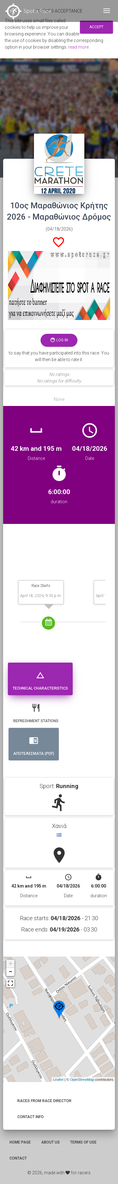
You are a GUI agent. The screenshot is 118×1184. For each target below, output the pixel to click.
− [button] (10, 972)
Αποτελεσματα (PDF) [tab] (33, 743)
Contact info (30, 1117)
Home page (20, 1142)
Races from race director (44, 1101)
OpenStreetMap (82, 1079)
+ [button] (10, 964)
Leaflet (58, 1079)
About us (50, 1142)
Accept (96, 27)
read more (78, 47)
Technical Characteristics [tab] (40, 678)
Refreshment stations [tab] (36, 710)
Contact (18, 1158)
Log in (59, 340)
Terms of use (83, 1142)
